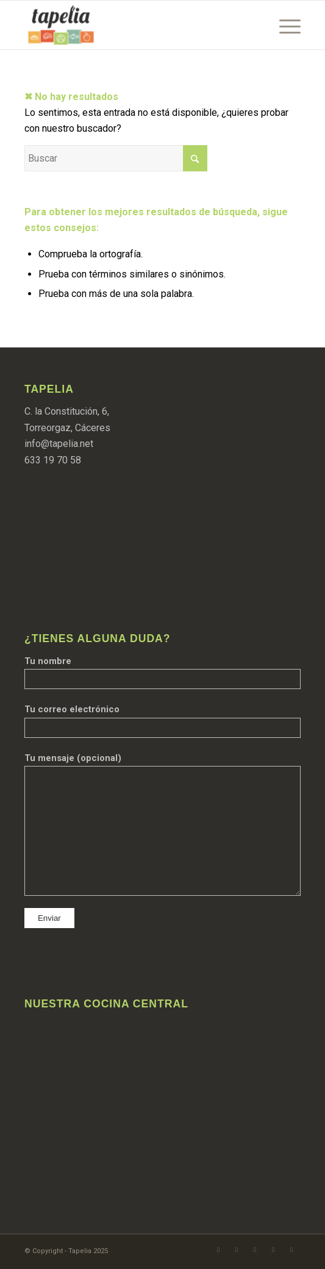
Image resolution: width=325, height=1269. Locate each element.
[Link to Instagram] (236, 1249)
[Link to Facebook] (218, 1249)
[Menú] (284, 25)
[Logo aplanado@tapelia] (134, 25)
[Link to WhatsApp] (255, 1249)
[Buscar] (115, 158)
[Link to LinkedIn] (291, 1249)
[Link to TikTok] (273, 1249)
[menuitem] (284, 25)
